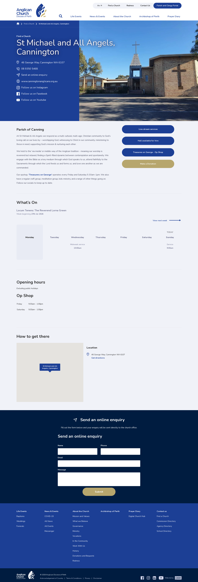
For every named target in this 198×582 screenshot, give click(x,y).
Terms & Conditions (74, 578)
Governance (78, 526)
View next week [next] (167, 220)
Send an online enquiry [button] (31, 75)
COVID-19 (49, 516)
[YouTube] (161, 578)
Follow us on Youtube (31, 100)
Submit (99, 491)
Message (62, 470)
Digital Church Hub (137, 516)
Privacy (87, 578)
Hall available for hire (148, 140)
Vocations (77, 536)
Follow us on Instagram (32, 87)
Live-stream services (148, 129)
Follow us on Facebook (31, 93)
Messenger (49, 531)
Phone (104, 446)
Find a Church (114, 5)
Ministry (76, 531)
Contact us (162, 511)
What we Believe (80, 521)
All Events (49, 526)
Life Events (76, 16)
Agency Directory (164, 526)
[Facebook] (142, 578)
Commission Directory (166, 521)
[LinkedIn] (154, 578)
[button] (61, 17)
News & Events (97, 16)
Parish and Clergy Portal (167, 5)
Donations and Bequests (83, 556)
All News (49, 521)
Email (60, 458)
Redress (130, 5)
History (76, 551)
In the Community (80, 541)
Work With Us (79, 546)
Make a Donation (148, 163)
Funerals (20, 526)
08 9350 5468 (27, 68)
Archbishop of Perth (149, 16)
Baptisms (20, 516)
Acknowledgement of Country (51, 578)
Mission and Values (81, 516)
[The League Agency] (178, 578)
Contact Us (145, 5)
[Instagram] (148, 578)
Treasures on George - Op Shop (148, 152)
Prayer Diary (174, 16)
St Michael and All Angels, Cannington (50, 367)
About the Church (122, 16)
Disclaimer (97, 578)
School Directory (164, 531)
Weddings (20, 521)
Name (60, 446)
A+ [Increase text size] (98, 5)
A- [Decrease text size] (101, 6)
